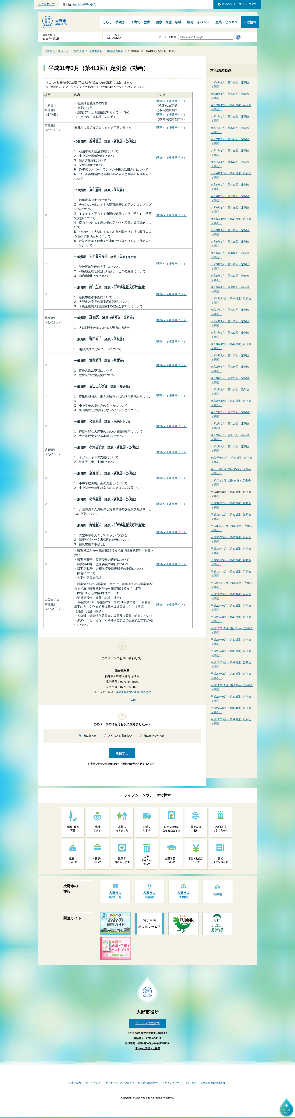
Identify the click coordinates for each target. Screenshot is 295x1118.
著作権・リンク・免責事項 (119, 1082)
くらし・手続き (114, 22)
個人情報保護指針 (148, 1082)
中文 (93, 4)
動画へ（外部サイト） (171, 101)
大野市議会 (95, 51)
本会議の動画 (115, 51)
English (77, 4)
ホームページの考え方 (213, 1082)
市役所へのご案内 (147, 1023)
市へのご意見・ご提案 (147, 1048)
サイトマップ (46, 4)
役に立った (90, 735)
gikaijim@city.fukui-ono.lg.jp (133, 691)
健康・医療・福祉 (168, 22)
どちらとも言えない (120, 735)
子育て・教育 (140, 22)
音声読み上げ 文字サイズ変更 (239, 4)
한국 (86, 4)
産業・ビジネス (226, 22)
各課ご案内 (74, 1082)
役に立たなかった (154, 735)
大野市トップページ (56, 51)
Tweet (133, 699)
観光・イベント (198, 22)
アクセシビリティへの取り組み (179, 1082)
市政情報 (250, 22)
